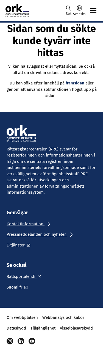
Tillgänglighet (42, 328)
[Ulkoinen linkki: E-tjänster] (20, 245)
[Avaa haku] (68, 10)
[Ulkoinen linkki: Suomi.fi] (19, 287)
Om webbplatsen (22, 317)
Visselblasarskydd (76, 328)
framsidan (75, 83)
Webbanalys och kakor (63, 317)
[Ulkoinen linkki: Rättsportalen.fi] (25, 276)
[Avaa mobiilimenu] (93, 10)
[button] (79, 10)
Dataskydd (16, 328)
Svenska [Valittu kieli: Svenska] (79, 14)
